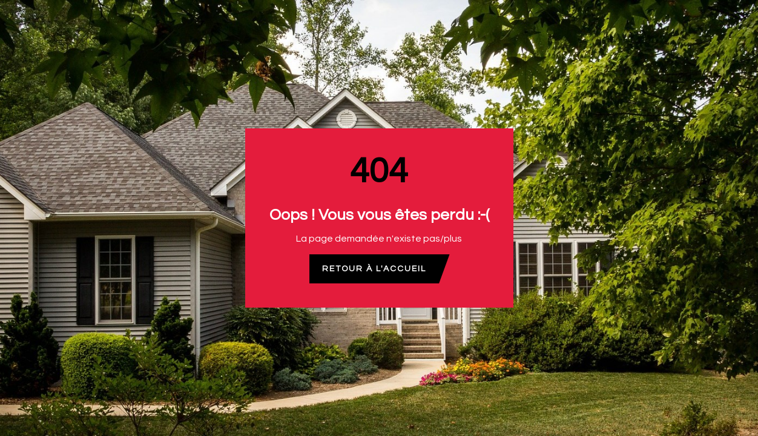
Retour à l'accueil (374, 269)
